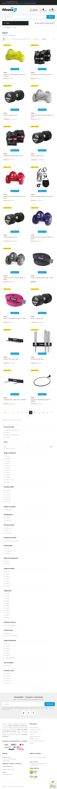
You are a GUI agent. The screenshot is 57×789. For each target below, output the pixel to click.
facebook (28, 713)
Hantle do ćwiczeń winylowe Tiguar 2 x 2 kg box (42, 115)
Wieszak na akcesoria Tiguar (11, 359)
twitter (24, 713)
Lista (8, 39)
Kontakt (32, 743)
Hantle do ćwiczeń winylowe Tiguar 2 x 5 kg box (14, 278)
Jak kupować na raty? (35, 729)
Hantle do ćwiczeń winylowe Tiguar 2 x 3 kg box (14, 197)
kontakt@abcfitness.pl (8, 774)
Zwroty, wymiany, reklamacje (37, 740)
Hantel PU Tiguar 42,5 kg (10, 115)
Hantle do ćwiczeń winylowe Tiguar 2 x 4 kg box (42, 237)
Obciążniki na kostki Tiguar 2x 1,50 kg (41, 74)
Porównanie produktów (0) (9, 35)
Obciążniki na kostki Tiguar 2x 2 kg (12, 155)
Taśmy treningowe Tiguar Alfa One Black (42, 196)
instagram (33, 713)
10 (43, 412)
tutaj (8, 709)
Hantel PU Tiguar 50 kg (37, 318)
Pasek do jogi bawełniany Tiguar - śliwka (14, 318)
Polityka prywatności (35, 736)
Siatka (4, 39)
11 (47, 412)
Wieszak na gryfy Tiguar (37, 359)
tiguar (14, 27)
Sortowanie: (36, 39)
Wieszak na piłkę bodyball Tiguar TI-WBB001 (41, 400)
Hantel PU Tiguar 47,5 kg (10, 237)
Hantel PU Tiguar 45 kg (37, 155)
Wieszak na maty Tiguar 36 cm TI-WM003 (14, 399)
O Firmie (32, 734)
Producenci (8, 27)
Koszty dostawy (33, 732)
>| (28, 416)
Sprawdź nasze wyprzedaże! (28, 1)
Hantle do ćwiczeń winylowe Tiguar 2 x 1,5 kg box (14, 75)
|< (5, 412)
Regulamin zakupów (35, 738)
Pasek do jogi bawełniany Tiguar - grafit (42, 277)
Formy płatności (34, 727)
